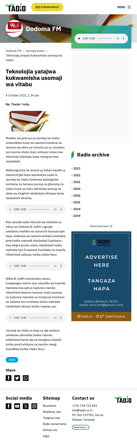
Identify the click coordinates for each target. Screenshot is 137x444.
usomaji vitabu (35, 51)
